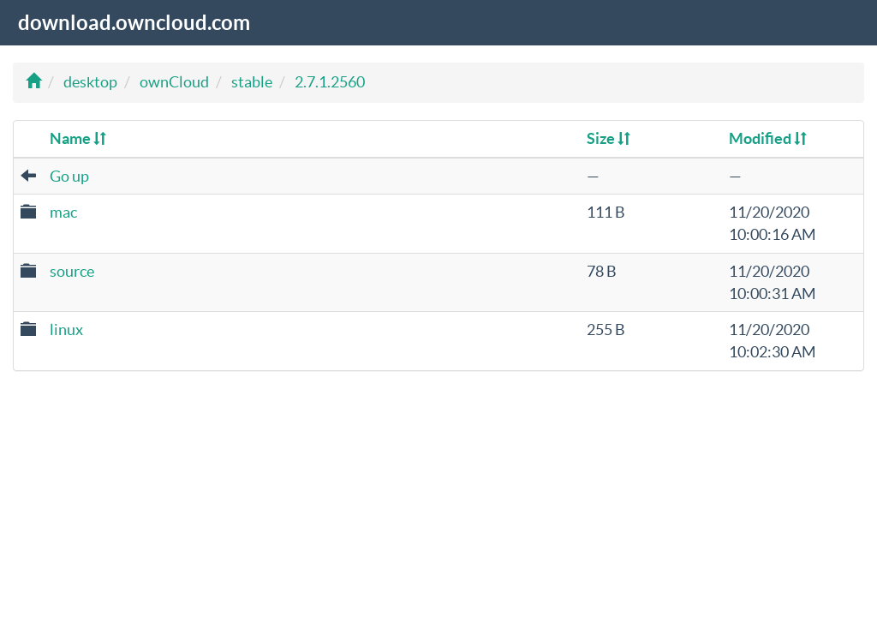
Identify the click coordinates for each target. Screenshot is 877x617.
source (72, 271)
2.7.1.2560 (330, 82)
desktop (90, 82)
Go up (69, 176)
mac (63, 212)
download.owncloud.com (134, 22)
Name (78, 138)
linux (66, 329)
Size (608, 138)
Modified (768, 138)
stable (251, 82)
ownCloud (174, 82)
